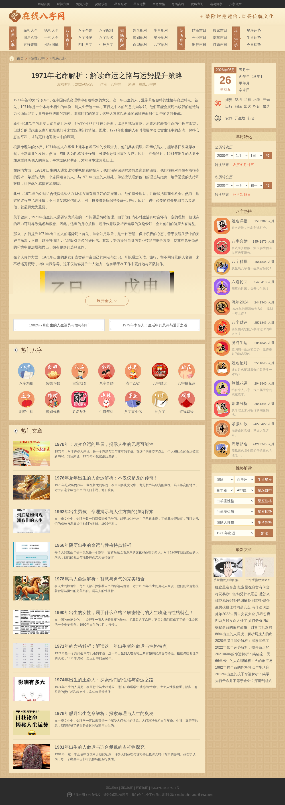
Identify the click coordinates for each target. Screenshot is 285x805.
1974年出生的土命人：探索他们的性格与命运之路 (104, 679)
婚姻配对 (140, 37)
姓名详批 (240, 221)
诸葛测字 (216, 4)
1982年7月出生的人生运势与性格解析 (59, 325)
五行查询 (30, 45)
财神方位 (63, 4)
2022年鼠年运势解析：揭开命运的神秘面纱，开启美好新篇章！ (242, 648)
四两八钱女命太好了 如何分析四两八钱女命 (242, 621)
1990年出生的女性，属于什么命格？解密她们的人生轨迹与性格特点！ (124, 612)
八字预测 (85, 37)
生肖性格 (159, 4)
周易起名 (240, 444)
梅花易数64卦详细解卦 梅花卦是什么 (242, 601)
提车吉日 (220, 37)
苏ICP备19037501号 (165, 788)
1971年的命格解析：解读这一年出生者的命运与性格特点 (111, 646)
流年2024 (240, 302)
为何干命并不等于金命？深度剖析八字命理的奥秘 (243, 681)
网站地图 (127, 788)
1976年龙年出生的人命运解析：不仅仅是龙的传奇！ (106, 477)
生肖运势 (254, 37)
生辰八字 (106, 45)
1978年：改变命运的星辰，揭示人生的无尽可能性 (104, 444)
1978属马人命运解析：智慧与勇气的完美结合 (100, 578)
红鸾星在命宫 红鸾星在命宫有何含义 (242, 588)
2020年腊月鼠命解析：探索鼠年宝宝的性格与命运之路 (242, 641)
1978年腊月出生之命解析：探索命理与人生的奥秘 (104, 713)
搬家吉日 (220, 30)
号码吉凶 (178, 4)
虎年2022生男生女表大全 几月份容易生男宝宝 (242, 614)
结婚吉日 (199, 30)
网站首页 (44, 4)
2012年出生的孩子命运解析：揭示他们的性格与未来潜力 (242, 675)
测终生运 (240, 342)
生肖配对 (161, 30)
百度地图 (142, 788)
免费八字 (82, 4)
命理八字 (38, 58)
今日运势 (254, 45)
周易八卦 (30, 37)
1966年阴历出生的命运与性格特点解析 (93, 545)
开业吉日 (199, 37)
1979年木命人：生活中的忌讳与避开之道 (154, 325)
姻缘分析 (240, 403)
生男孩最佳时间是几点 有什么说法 (242, 607)
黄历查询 (197, 4)
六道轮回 (240, 282)
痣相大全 (51, 30)
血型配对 (140, 45)
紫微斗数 (240, 424)
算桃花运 (240, 383)
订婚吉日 (220, 45)
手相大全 (51, 37)
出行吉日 (199, 45)
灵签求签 (101, 4)
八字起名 (106, 37)
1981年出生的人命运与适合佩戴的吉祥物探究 (100, 747)
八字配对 (106, 30)
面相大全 (30, 30)
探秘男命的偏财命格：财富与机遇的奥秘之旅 (243, 628)
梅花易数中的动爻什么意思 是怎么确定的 (242, 594)
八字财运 (240, 322)
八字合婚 (235, 4)
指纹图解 (51, 45)
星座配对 (120, 4)
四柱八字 (85, 45)
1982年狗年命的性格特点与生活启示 (242, 668)
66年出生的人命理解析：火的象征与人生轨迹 (244, 661)
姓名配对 (140, 30)
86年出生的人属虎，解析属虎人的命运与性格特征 (244, 634)
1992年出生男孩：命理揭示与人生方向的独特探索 (104, 511)
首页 (20, 58)
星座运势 (139, 4)
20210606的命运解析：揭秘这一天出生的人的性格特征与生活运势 (242, 655)
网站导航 (112, 788)
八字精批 (240, 261)
